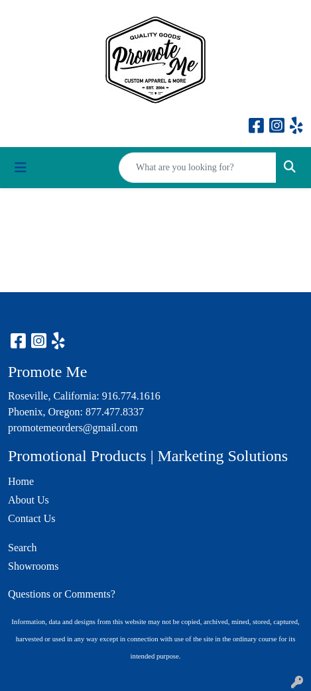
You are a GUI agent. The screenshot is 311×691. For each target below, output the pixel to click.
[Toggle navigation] (20, 167)
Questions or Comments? (61, 594)
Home (21, 481)
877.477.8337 (115, 411)
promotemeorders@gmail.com (73, 427)
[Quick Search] (198, 167)
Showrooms (33, 566)
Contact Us (32, 518)
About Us (28, 499)
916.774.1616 (131, 395)
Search (22, 547)
